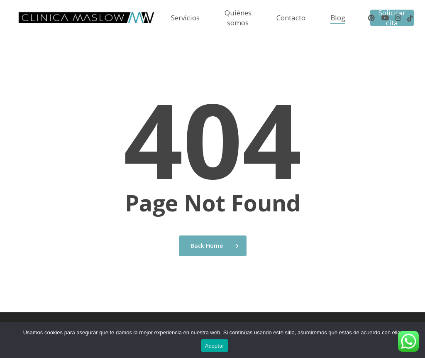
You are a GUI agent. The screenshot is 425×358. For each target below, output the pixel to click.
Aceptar (215, 346)
